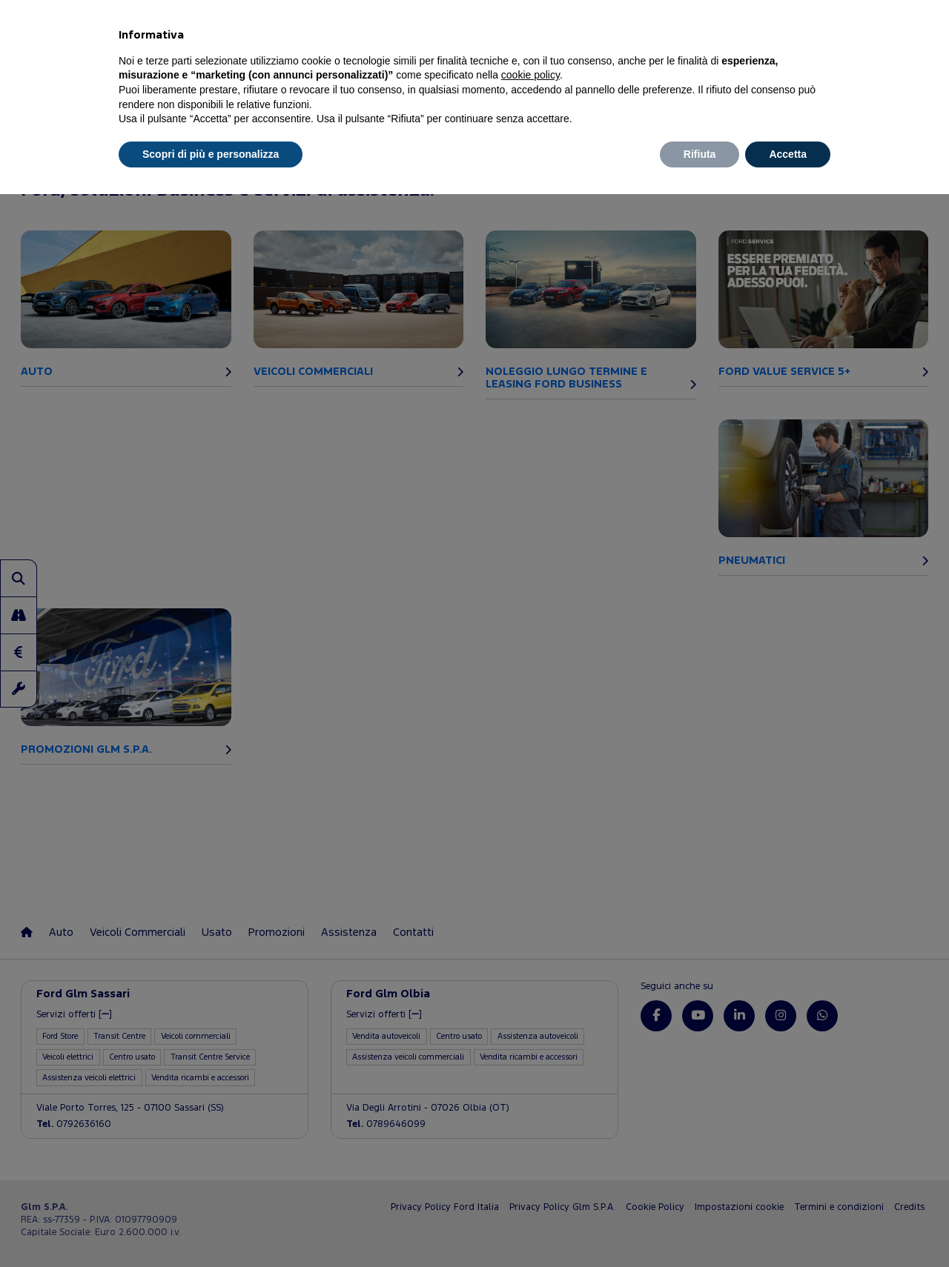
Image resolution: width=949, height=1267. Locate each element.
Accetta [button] (788, 154)
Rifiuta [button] (700, 154)
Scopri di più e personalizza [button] (210, 154)
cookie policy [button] (530, 75)
